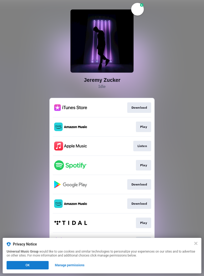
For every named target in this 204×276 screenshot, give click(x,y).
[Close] (196, 243)
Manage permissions (70, 265)
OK (28, 265)
